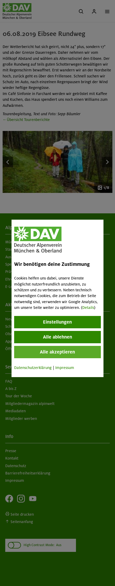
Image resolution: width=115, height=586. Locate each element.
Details (88, 307)
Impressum (64, 367)
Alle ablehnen (57, 337)
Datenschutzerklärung (33, 367)
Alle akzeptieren (57, 352)
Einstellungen (57, 322)
